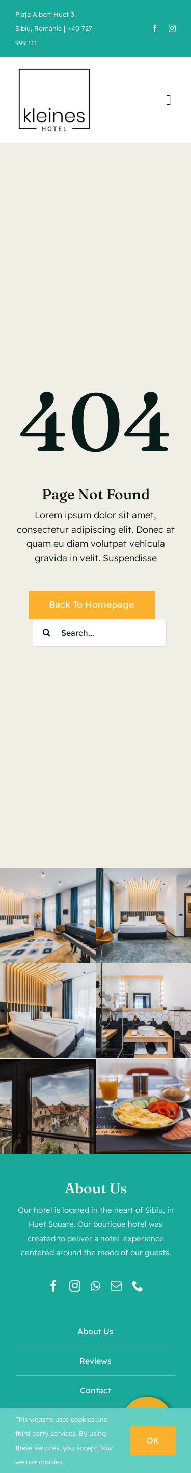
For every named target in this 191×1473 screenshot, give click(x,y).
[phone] (137, 1286)
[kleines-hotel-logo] (54, 69)
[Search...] (100, 633)
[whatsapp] (95, 1286)
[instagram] (172, 28)
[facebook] (154, 28)
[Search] (47, 633)
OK (153, 1440)
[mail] (116, 1286)
